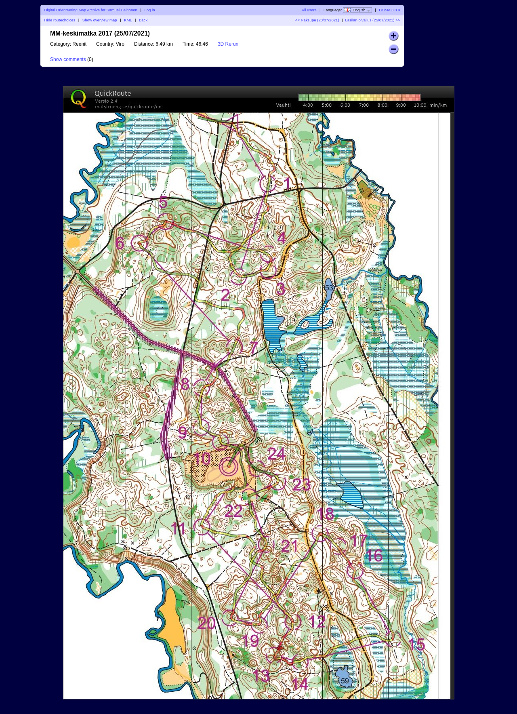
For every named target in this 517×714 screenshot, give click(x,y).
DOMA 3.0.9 (389, 10)
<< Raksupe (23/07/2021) (317, 20)
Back (143, 20)
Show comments (68, 59)
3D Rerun (228, 44)
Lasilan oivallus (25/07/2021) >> (372, 20)
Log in (149, 10)
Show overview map (99, 20)
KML (128, 20)
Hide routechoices (60, 20)
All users (309, 10)
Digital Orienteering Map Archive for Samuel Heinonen (90, 10)
